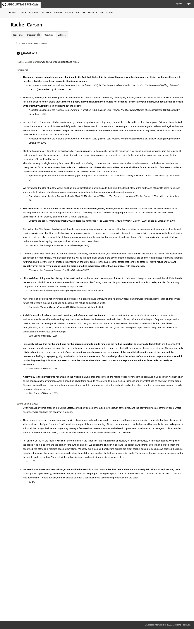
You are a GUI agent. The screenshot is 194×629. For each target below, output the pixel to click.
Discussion (31, 35)
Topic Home (18, 35)
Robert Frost (99, 469)
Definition (61, 35)
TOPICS (22, 13)
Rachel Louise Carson (29, 62)
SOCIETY (92, 13)
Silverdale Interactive (154, 625)
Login (188, 4)
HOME (12, 13)
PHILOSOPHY (106, 13)
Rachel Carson (33, 43)
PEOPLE (69, 13)
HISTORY (80, 13)
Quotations (48, 35)
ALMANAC (34, 13)
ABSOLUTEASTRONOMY (22, 4)
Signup (179, 4)
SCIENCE (46, 13)
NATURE (58, 13)
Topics (23, 43)
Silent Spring (24, 403)
